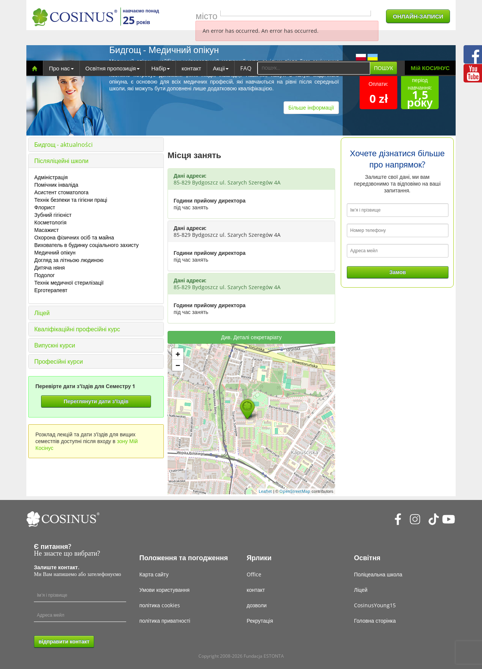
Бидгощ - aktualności (63, 144)
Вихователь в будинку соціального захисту (86, 244)
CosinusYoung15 (375, 605)
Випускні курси (54, 345)
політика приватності (164, 620)
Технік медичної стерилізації (69, 282)
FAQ (246, 68)
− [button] (177, 365)
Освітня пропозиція (112, 68)
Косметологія (50, 222)
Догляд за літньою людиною (69, 260)
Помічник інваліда (56, 184)
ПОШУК (383, 68)
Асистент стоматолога (61, 192)
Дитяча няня (49, 267)
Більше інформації (311, 107)
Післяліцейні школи (61, 161)
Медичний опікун (54, 252)
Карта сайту (154, 574)
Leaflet (265, 491)
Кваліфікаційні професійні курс (77, 329)
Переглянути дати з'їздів (96, 401)
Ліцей (42, 313)
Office (254, 574)
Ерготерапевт (50, 290)
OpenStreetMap (294, 491)
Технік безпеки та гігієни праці (70, 199)
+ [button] (177, 354)
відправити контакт (63, 641)
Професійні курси (58, 361)
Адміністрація (51, 177)
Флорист (44, 207)
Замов (397, 272)
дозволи (257, 605)
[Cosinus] (74, 17)
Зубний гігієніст (53, 214)
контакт (191, 68)
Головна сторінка (375, 620)
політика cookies (159, 605)
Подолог (44, 275)
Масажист (46, 229)
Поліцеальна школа (378, 574)
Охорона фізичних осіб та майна (74, 237)
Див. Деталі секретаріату (251, 337)
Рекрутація (260, 620)
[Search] (314, 68)
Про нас (61, 68)
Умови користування (164, 589)
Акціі (221, 68)
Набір (160, 68)
